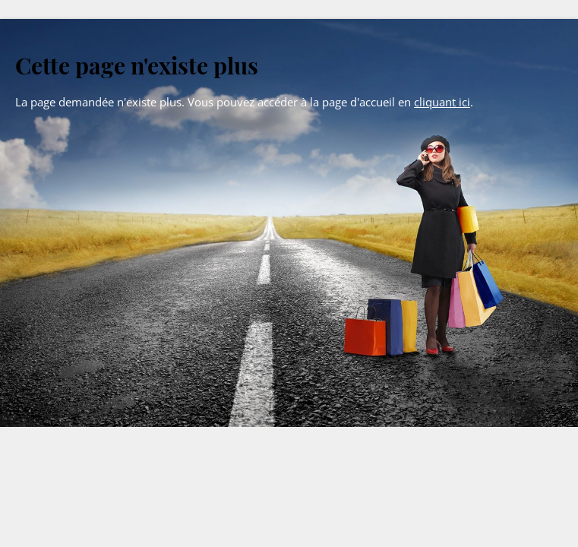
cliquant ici (442, 101)
